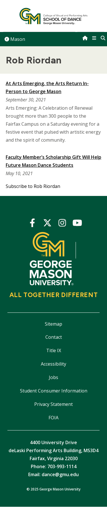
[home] (85, 38)
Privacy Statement (53, 404)
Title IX (53, 350)
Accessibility (53, 364)
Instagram (62, 224)
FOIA (53, 417)
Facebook (32, 224)
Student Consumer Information (53, 391)
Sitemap (53, 324)
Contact (53, 337)
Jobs (53, 377)
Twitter (48, 224)
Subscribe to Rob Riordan (33, 186)
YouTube (77, 224)
